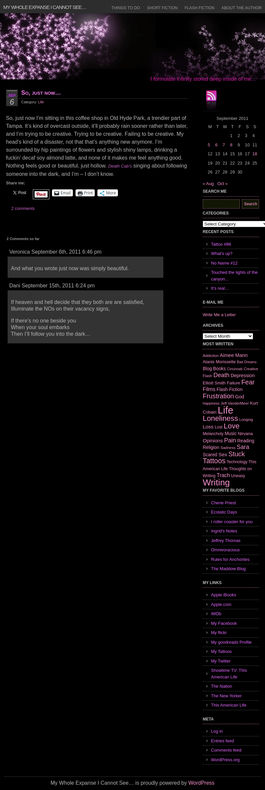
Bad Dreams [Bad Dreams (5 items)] (246, 362)
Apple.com (221, 604)
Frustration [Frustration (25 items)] (218, 396)
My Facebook (224, 623)
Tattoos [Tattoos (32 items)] (214, 461)
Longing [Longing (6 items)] (246, 419)
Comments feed (226, 750)
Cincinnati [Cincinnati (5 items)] (234, 369)
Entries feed (222, 740)
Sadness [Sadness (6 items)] (228, 447)
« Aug (208, 183)
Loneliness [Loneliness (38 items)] (220, 418)
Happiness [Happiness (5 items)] (211, 403)
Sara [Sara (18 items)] (243, 447)
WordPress (201, 783)
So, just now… (41, 92)
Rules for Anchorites (230, 559)
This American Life (228, 705)
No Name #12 (224, 263)
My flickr (219, 632)
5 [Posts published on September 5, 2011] (209, 144)
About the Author (241, 8)
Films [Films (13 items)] (209, 389)
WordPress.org (225, 759)
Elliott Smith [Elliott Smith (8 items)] (214, 382)
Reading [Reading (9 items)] (245, 440)
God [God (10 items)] (239, 396)
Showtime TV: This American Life (229, 673)
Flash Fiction (199, 8)
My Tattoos (221, 651)
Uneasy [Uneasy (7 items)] (238, 475)
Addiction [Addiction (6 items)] (211, 355)
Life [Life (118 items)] (225, 410)
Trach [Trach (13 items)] (223, 475)
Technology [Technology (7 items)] (237, 462)
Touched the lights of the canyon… (234, 275)
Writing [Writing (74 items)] (216, 482)
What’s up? (222, 253)
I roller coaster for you (232, 521)
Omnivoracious (225, 549)
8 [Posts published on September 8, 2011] (231, 144)
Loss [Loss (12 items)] (208, 426)
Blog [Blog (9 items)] (207, 368)
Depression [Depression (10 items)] (243, 375)
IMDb (216, 613)
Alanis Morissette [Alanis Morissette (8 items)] (219, 361)
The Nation (221, 686)
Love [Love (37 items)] (231, 426)
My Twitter (221, 661)
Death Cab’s (120, 166)
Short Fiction (162, 8)
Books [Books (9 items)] (219, 368)
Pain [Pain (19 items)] (230, 440)
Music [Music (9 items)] (231, 433)
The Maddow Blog (228, 568)
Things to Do (125, 8)
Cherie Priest (223, 502)
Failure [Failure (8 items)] (233, 382)
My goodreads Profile (231, 642)
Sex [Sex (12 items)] (222, 454)
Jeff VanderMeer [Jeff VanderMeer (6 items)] (235, 403)
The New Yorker (226, 695)
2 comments (23, 208)
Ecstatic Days (224, 512)
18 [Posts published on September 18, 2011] (254, 153)
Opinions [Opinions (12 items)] (213, 440)
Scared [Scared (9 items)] (210, 454)
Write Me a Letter (219, 314)
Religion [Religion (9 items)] (211, 447)
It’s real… (220, 288)
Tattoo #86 (221, 244)
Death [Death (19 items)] (221, 375)
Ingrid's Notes (224, 530)
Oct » (222, 183)
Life (41, 102)
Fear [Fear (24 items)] (247, 382)
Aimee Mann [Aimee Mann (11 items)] (234, 355)
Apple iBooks (223, 594)
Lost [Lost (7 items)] (218, 427)
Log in (217, 731)
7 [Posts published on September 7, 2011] (224, 144)
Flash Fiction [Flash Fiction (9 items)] (229, 389)
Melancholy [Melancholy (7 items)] (213, 433)
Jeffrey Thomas (225, 540)
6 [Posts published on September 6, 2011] (216, 144)
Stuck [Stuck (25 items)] (237, 454)
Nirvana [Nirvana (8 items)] (245, 433)
